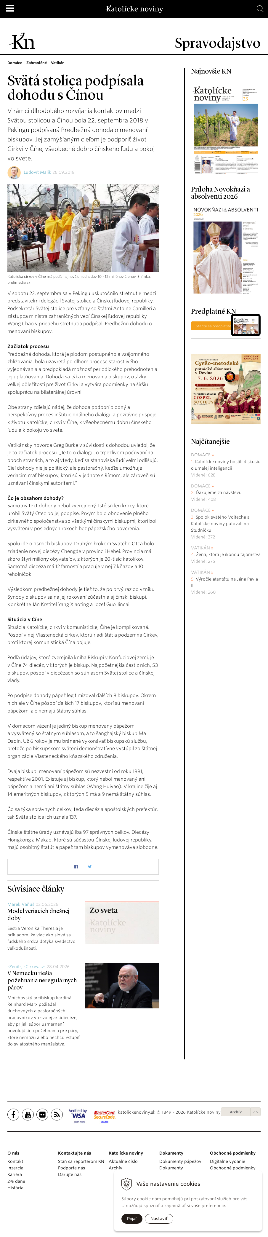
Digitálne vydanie (227, 1161)
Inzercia (15, 1168)
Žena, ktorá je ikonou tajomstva (228, 554)
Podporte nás (71, 1168)
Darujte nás (69, 1174)
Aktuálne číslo (123, 1161)
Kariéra (14, 1174)
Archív (236, 1112)
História (15, 1187)
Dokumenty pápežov (180, 1161)
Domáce (201, 454)
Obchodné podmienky (233, 1168)
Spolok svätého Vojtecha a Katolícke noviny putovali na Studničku (220, 524)
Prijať (132, 1218)
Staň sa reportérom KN (81, 1161)
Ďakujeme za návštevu (219, 492)
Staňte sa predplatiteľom (217, 326)
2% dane (16, 1181)
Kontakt (15, 1161)
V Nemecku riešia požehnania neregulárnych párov (42, 981)
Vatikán (200, 548)
